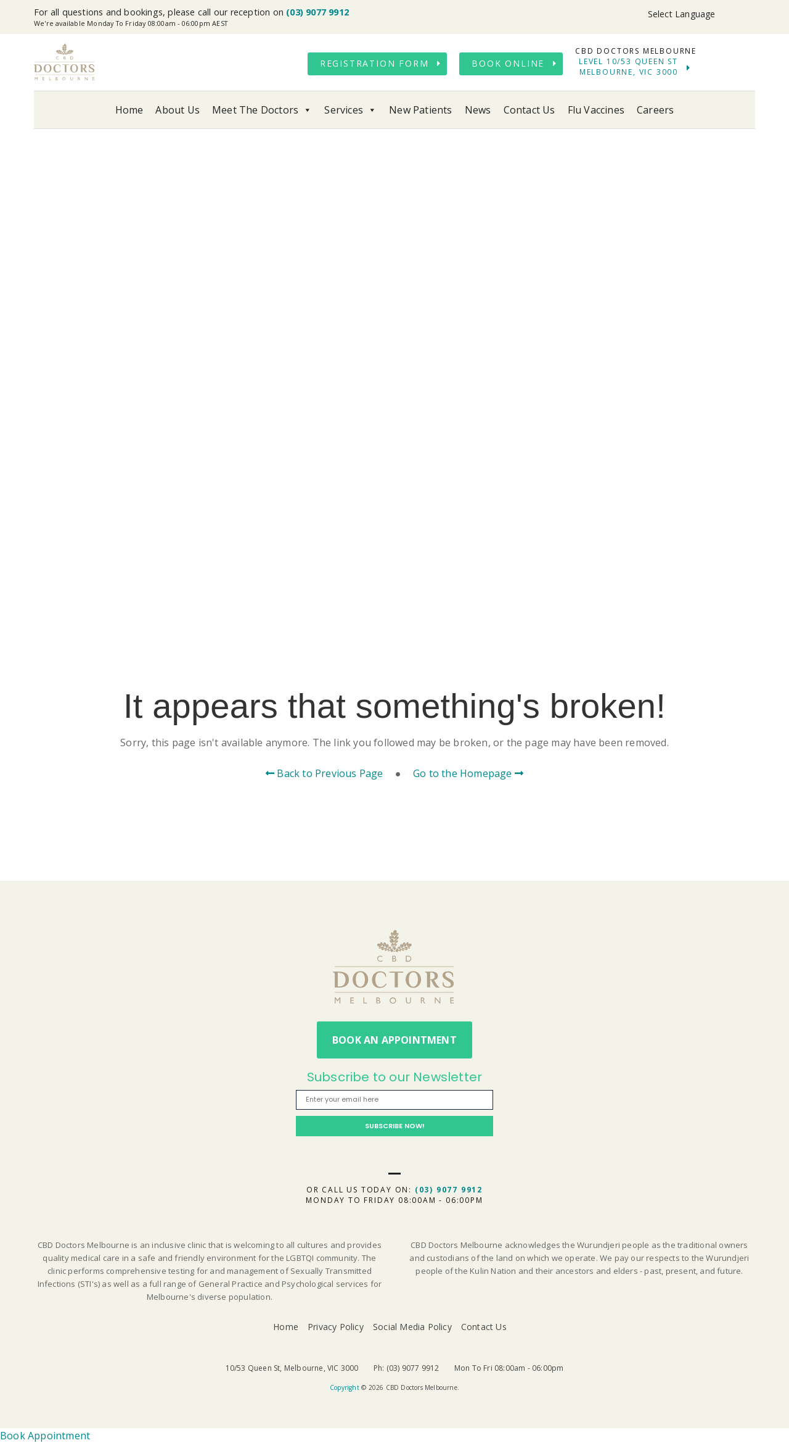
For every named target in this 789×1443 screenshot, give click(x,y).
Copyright (344, 1387)
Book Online (508, 63)
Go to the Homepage (468, 773)
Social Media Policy (412, 1327)
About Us (177, 110)
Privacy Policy (336, 1327)
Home (129, 110)
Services (350, 109)
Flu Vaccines (596, 110)
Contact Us (529, 110)
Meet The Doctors (262, 109)
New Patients (420, 110)
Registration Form (374, 63)
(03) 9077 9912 (317, 12)
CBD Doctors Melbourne (65, 62)
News (478, 110)
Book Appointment (45, 1435)
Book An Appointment (394, 1040)
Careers (655, 110)
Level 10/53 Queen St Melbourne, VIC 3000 (628, 67)
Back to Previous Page (324, 773)
